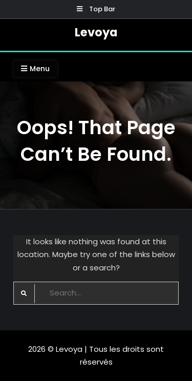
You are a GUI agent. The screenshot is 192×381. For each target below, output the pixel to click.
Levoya (96, 32)
